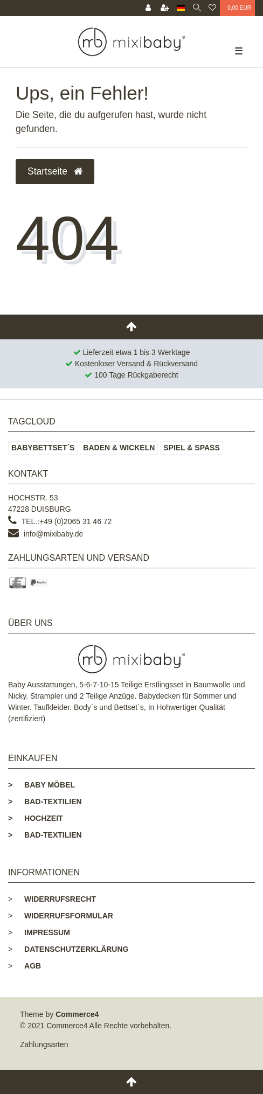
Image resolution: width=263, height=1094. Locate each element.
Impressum (47, 932)
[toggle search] (197, 8)
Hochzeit (35, 818)
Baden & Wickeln (119, 447)
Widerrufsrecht (60, 899)
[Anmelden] (148, 8)
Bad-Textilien (45, 801)
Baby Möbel (41, 785)
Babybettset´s (42, 447)
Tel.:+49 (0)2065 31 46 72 (67, 521)
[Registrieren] (165, 8)
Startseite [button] (54, 171)
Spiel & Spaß (191, 447)
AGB (32, 965)
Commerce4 (77, 1014)
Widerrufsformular (68, 915)
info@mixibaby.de (53, 533)
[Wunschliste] (212, 8)
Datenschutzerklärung (76, 949)
